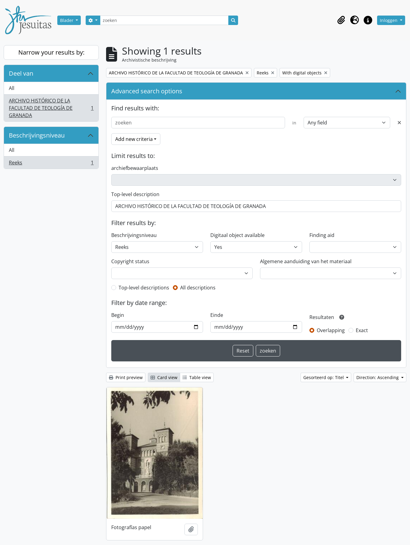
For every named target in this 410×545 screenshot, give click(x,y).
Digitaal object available (237, 235)
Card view (164, 377)
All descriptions (198, 287)
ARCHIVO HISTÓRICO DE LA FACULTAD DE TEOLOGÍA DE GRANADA (51, 108)
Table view (197, 377)
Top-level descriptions (144, 287)
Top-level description (135, 194)
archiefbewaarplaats (134, 168)
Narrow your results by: (51, 52)
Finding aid (321, 235)
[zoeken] (164, 20)
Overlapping (331, 330)
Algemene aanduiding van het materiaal (305, 261)
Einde (216, 315)
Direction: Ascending (378, 377)
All (11, 88)
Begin (117, 315)
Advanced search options (146, 91)
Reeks (51, 164)
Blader (67, 20)
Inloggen (389, 20)
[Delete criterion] (399, 122)
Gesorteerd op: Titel (324, 377)
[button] (341, 20)
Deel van (21, 73)
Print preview (126, 377)
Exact (362, 330)
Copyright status (130, 261)
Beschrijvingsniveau (37, 135)
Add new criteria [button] (134, 139)
